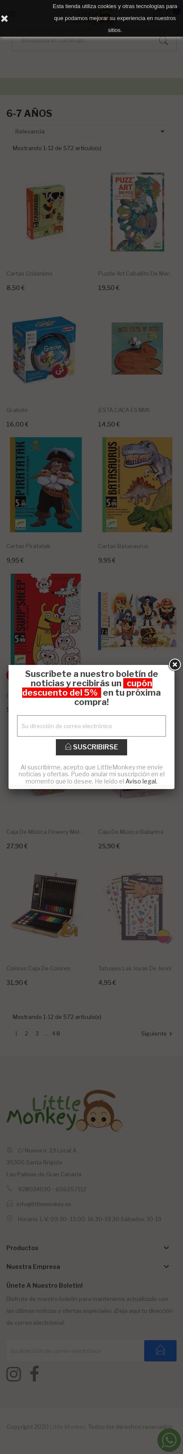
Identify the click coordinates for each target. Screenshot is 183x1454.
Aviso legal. (141, 781)
